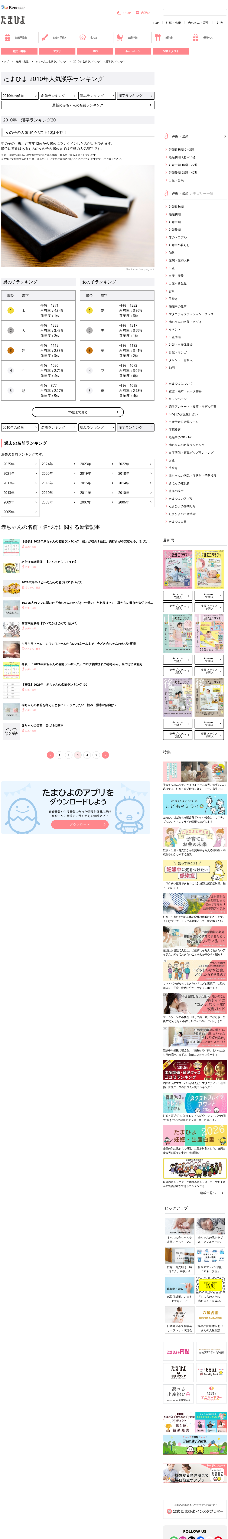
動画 (172, 368)
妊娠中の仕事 (178, 306)
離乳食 (163, 37)
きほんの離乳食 (179, 483)
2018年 (123, 473)
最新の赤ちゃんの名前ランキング (77, 105)
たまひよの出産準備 (182, 514)
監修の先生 (176, 491)
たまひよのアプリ (181, 498)
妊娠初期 (175, 214)
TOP (156, 22)
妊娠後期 (175, 230)
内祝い (142, 13)
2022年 (123, 464)
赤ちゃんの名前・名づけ (185, 322)
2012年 (47, 492)
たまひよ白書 (178, 521)
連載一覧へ (208, 1193)
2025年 (8, 464)
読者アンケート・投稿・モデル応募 (192, 406)
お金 (172, 291)
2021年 (8, 473)
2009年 (8, 502)
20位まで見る (78, 412)
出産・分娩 (176, 180)
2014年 (123, 483)
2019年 (85, 473)
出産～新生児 (178, 283)
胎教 (172, 253)
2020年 (47, 473)
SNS (95, 51)
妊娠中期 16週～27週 (183, 165)
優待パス (202, 37)
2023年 (85, 464)
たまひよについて (181, 383)
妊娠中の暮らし (179, 245)
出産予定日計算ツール (184, 422)
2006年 (123, 502)
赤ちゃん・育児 (198, 22)
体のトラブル (178, 237)
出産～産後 (176, 276)
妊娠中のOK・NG (180, 437)
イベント (175, 329)
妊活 (220, 22)
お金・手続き (54, 37)
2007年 (85, 502)
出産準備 (127, 37)
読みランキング (92, 95)
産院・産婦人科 (179, 260)
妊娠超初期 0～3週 (181, 149)
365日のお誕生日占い (183, 414)
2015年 (85, 483)
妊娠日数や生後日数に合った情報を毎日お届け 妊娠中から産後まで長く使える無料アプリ (80, 813)
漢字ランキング (130, 95)
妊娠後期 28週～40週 (183, 172)
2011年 (85, 492)
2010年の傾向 (13, 95)
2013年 (8, 492)
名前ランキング (53, 95)
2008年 (47, 502)
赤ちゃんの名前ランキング (51, 61)
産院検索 (175, 429)
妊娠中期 (175, 222)
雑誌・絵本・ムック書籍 (185, 391)
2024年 (47, 464)
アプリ (57, 51)
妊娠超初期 (176, 207)
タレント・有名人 (181, 360)
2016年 (47, 483)
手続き (173, 299)
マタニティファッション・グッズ (191, 314)
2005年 (8, 511)
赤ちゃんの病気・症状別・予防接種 (192, 475)
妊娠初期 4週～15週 (182, 157)
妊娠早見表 (15, 37)
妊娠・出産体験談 (181, 345)
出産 (172, 268)
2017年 (8, 483)
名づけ (88, 37)
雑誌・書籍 (19, 51)
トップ (5, 61)
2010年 (123, 492)
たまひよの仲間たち (182, 506)
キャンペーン (133, 51)
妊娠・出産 (173, 22)
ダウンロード (80, 824)
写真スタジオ (171, 51)
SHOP (124, 13)
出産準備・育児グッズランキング (191, 452)
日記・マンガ (178, 352)
